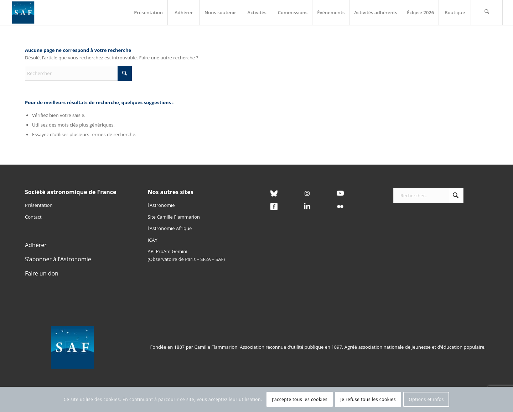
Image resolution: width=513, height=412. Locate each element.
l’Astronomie (161, 205)
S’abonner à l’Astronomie (58, 259)
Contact (33, 217)
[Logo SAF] (23, 12)
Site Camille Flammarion (174, 217)
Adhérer (36, 245)
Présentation (38, 205)
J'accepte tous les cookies (299, 399)
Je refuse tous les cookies (368, 399)
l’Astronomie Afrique (170, 228)
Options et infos (426, 399)
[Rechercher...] (428, 195)
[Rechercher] (487, 12)
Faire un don (41, 273)
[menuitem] (148, 12)
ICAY (152, 240)
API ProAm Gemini (167, 251)
